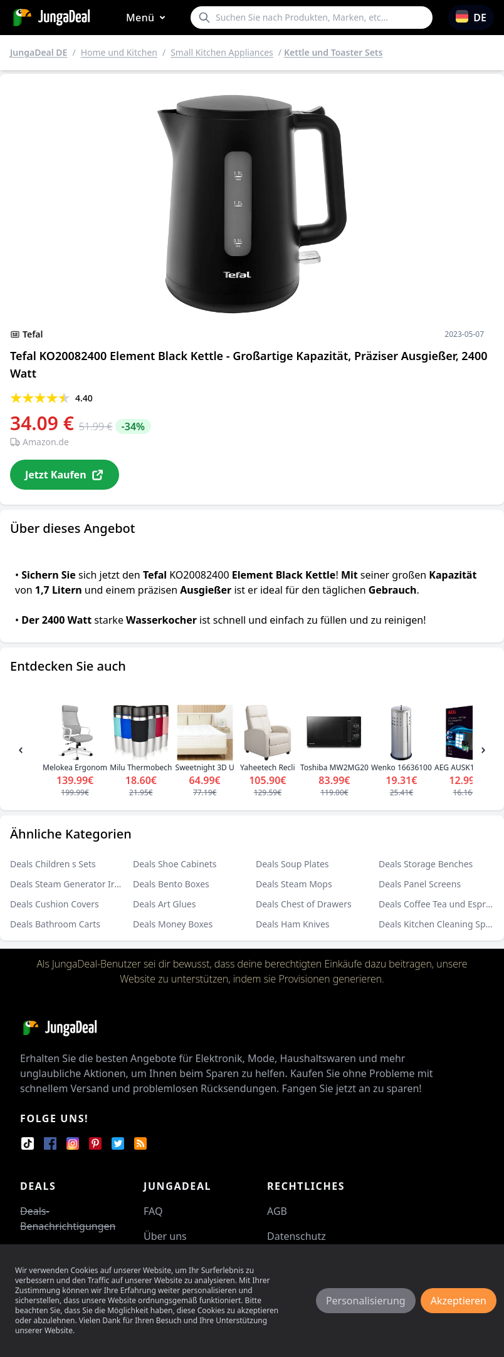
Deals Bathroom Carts (55, 924)
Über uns (165, 1236)
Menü (148, 18)
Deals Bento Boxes (171, 884)
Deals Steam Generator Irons (69, 884)
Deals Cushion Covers (54, 904)
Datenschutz (296, 1236)
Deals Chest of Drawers (304, 904)
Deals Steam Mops (294, 884)
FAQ (153, 1211)
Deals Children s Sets (53, 864)
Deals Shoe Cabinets (175, 864)
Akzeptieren (458, 1301)
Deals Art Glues (164, 904)
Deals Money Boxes (173, 924)
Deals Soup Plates (292, 864)
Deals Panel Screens (420, 884)
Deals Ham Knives (293, 924)
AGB (277, 1211)
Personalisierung (366, 1301)
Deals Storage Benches (426, 864)
